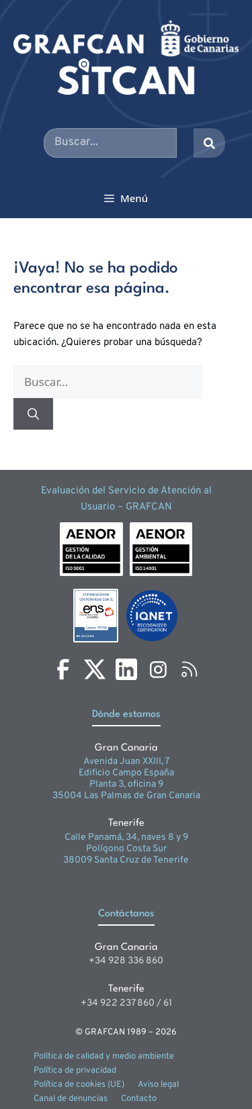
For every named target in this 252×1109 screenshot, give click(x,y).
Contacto (139, 1099)
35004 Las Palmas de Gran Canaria (126, 796)
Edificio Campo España (126, 773)
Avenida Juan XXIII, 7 (126, 761)
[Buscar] (33, 414)
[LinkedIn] (126, 669)
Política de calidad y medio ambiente (104, 1056)
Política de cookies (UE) (79, 1084)
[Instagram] (158, 669)
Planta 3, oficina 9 (126, 784)
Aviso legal (158, 1084)
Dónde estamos (126, 715)
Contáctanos (126, 914)
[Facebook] (63, 669)
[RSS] (189, 669)
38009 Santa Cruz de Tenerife (126, 860)
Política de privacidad (75, 1070)
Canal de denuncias (71, 1099)
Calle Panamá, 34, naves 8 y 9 (126, 837)
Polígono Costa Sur (126, 849)
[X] (95, 669)
